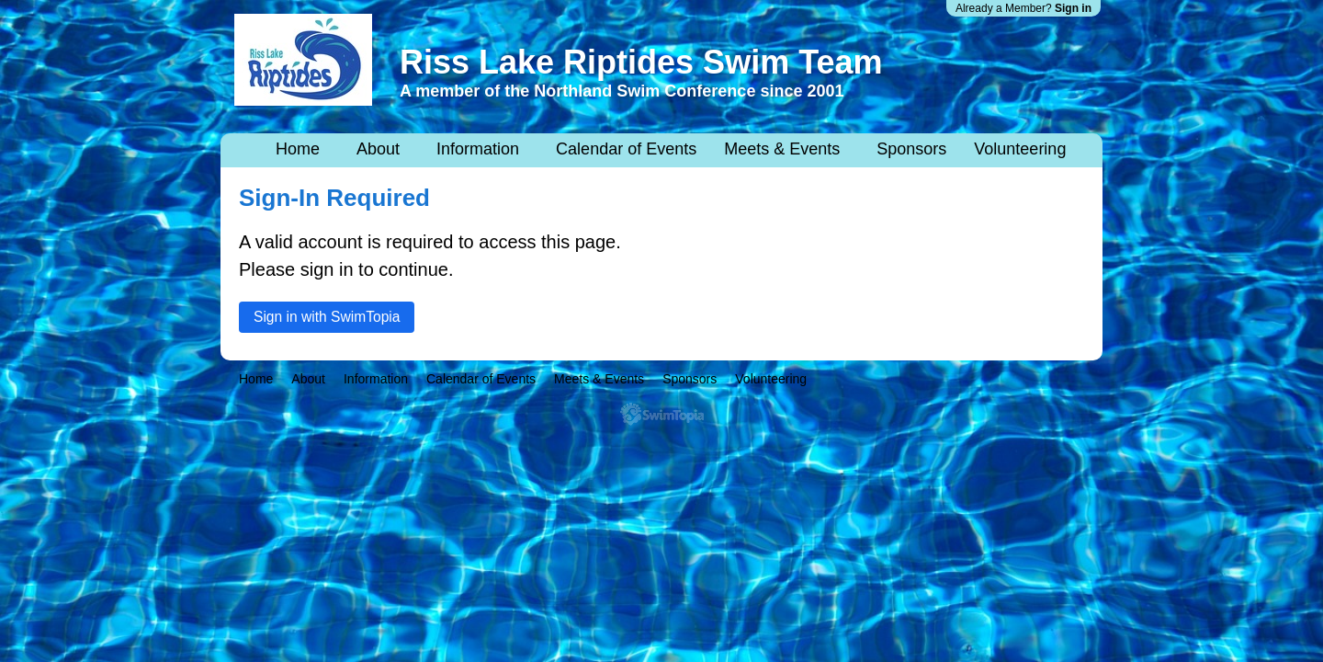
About (378, 149)
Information (477, 149)
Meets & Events (782, 149)
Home (298, 149)
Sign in (1073, 8)
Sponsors (911, 149)
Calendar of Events (626, 149)
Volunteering (1020, 149)
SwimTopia (662, 414)
